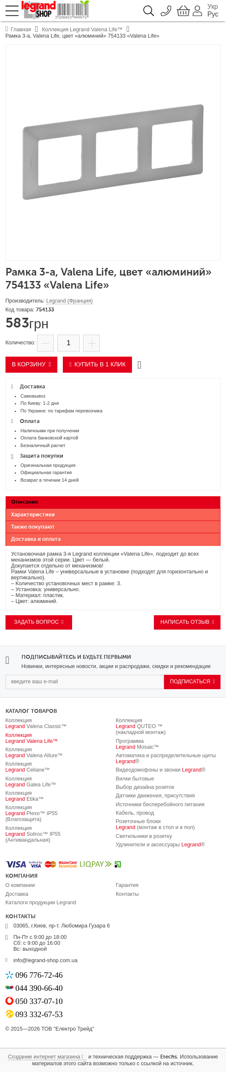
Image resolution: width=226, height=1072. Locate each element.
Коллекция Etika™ (24, 796)
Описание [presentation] (24, 502)
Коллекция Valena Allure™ (34, 752)
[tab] (113, 502)
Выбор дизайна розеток (145, 787)
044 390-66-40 (38, 988)
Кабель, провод (135, 813)
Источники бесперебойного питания (160, 804)
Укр (212, 6)
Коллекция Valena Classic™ (36, 723)
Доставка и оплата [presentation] (36, 539)
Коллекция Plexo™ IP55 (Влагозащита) (31, 813)
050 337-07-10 (38, 1001)
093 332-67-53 (38, 1014)
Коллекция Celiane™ (27, 767)
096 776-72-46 (38, 975)
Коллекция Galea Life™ (30, 782)
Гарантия (127, 885)
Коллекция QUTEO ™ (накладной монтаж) (141, 726)
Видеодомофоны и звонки (161, 770)
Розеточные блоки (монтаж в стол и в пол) (155, 824)
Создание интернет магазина (44, 1057)
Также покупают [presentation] (33, 527)
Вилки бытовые (135, 779)
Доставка (16, 894)
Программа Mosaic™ (137, 744)
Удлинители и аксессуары (160, 845)
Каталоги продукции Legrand (40, 903)
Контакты (127, 894)
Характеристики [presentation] (33, 515)
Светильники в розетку (144, 836)
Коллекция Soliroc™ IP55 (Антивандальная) (33, 834)
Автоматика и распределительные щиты (166, 758)
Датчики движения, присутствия (155, 796)
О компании (20, 885)
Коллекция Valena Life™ (31, 738)
